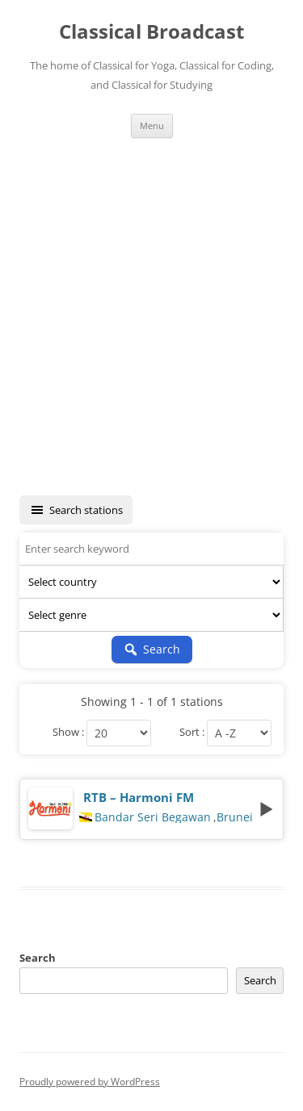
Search (37, 957)
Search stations (76, 510)
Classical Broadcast (151, 31)
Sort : (191, 733)
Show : (68, 733)
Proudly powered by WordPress (89, 1081)
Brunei (235, 817)
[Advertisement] (151, 316)
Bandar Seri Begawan (153, 817)
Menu (152, 125)
